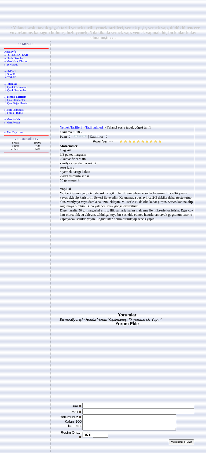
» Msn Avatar (12, 122)
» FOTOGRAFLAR (16, 54)
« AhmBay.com (13, 132)
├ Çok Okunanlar (14, 99)
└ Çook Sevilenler (15, 90)
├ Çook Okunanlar (15, 87)
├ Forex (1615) (13, 112)
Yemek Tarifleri (71, 127)
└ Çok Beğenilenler (16, 103)
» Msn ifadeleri (13, 119)
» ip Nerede (11, 64)
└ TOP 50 (10, 77)
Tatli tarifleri (94, 127)
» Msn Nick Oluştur (16, 61)
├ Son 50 (9, 74)
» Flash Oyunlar (13, 58)
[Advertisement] (103, 13)
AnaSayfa (10, 51)
